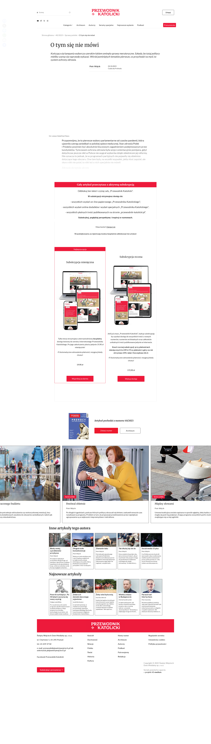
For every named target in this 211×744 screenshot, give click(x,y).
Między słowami (164, 503)
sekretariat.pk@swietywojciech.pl (51, 650)
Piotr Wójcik (95, 66)
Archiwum (130, 430)
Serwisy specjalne (106, 25)
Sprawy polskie (71, 35)
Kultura (90, 661)
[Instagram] (47, 21)
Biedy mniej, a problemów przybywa (55, 550)
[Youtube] (38, 21)
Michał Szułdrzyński (125, 600)
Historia (90, 656)
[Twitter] (44, 21)
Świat (89, 652)
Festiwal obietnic (76, 503)
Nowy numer (123, 635)
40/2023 (129, 420)
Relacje (90, 644)
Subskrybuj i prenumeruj (50, 670)
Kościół (90, 635)
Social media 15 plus (150, 548)
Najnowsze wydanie (125, 25)
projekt (153, 672)
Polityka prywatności (157, 644)
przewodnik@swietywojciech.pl (56, 648)
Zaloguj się (110, 227)
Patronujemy (123, 652)
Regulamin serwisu (156, 635)
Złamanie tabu (102, 548)
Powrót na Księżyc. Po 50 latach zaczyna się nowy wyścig (59, 596)
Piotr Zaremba (146, 600)
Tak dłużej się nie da (127, 548)
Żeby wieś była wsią (104, 594)
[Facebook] (41, 21)
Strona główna (48, 35)
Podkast (140, 25)
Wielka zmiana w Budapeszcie (125, 595)
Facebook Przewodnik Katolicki (50, 657)
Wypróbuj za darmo (80, 378)
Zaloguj (168, 12)
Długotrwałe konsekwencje (79, 549)
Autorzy (92, 25)
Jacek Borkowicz (78, 602)
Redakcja (121, 656)
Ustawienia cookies (156, 640)
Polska (90, 648)
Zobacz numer (106, 430)
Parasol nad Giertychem (147, 595)
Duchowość (92, 640)
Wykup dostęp (131, 379)
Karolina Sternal (101, 597)
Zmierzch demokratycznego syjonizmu (81, 596)
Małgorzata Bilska (55, 602)
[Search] (37, 12)
